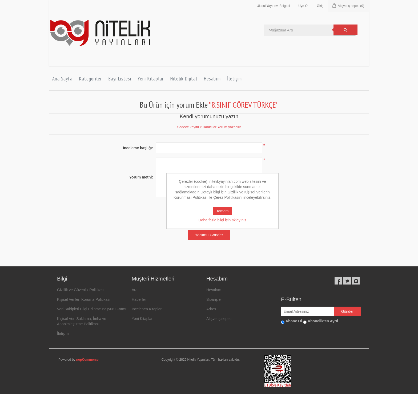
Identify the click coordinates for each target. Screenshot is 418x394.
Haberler (139, 299)
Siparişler (214, 299)
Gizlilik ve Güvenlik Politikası (80, 290)
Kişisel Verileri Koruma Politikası (83, 299)
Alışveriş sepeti (218, 318)
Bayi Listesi (119, 78)
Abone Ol (294, 321)
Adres (211, 309)
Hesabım (212, 78)
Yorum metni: (141, 177)
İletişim (234, 78)
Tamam (222, 211)
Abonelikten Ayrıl (323, 321)
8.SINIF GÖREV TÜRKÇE (243, 104)
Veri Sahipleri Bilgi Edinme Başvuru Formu (92, 309)
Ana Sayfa (62, 78)
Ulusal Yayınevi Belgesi (273, 6)
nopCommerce (87, 359)
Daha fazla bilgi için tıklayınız (223, 220)
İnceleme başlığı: (138, 148)
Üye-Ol (303, 6)
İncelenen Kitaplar (147, 309)
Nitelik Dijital (183, 78)
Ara (135, 290)
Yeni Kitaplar (151, 78)
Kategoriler (90, 78)
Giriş (320, 6)
